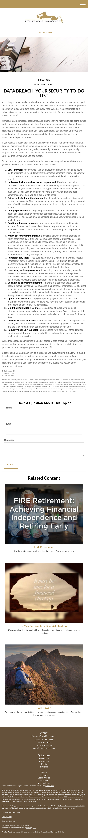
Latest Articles (44, 778)
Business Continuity (8, 821)
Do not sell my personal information (62, 808)
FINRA (28, 828)
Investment (44, 761)
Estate (44, 764)
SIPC (34, 828)
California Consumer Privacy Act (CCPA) (71, 806)
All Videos (44, 780)
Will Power (44, 707)
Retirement (44, 758)
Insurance (44, 767)
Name (9, 408)
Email (9, 424)
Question (9, 440)
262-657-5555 (44, 32)
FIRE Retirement (44, 547)
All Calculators (44, 783)
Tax (44, 769)
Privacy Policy (6, 817)
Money (44, 772)
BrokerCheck (50, 786)
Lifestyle (43, 775)
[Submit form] (11, 465)
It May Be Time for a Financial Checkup (44, 626)
